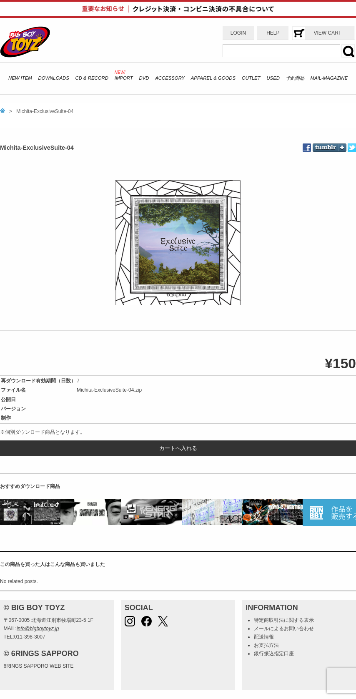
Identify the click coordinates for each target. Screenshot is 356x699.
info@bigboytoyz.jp (38, 628)
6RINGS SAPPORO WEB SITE (39, 666)
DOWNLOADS (53, 77)
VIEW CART (327, 33)
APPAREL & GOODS (213, 77)
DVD (144, 77)
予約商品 (295, 77)
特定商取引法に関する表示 (284, 620)
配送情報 (264, 637)
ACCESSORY (170, 77)
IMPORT (124, 77)
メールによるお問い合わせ (284, 628)
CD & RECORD (91, 77)
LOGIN (238, 33)
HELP (272, 33)
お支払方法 (266, 645)
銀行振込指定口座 (274, 653)
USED (272, 77)
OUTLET (251, 77)
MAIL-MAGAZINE (329, 77)
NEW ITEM (20, 77)
